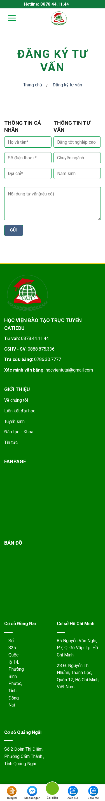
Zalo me (93, 793)
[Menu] (8, 18)
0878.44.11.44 (35, 338)
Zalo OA (72, 793)
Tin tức (11, 442)
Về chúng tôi (16, 400)
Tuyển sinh (14, 421)
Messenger (32, 793)
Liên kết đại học (19, 411)
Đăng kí (12, 793)
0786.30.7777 (47, 359)
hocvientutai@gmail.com (69, 370)
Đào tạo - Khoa (18, 431)
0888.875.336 (41, 349)
